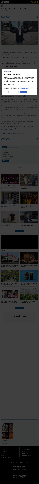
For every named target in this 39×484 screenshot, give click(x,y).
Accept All (23, 92)
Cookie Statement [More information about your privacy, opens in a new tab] (25, 88)
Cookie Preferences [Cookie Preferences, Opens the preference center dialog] (13, 92)
